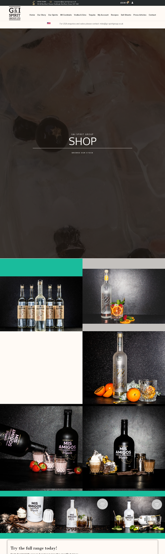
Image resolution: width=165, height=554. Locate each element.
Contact (152, 15)
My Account (103, 15)
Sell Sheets (126, 15)
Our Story (41, 15)
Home (32, 15)
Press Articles (139, 15)
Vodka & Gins (80, 15)
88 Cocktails (66, 15)
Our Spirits (53, 15)
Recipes (114, 15)
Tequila (92, 15)
